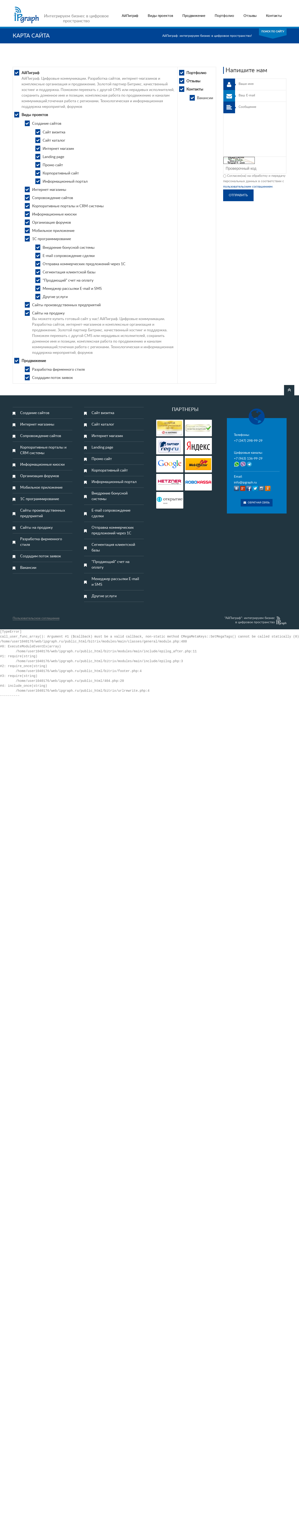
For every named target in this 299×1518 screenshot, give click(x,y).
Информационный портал (65, 181)
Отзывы (250, 16)
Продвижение (193, 16)
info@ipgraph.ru (245, 482)
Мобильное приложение (53, 231)
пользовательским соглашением (248, 186)
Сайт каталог (54, 140)
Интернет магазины (49, 190)
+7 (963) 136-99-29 (248, 458)
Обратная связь (257, 502)
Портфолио (224, 16)
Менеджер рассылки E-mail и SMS (72, 289)
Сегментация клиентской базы (69, 272)
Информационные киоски (54, 214)
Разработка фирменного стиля (58, 369)
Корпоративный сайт (61, 173)
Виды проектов (160, 16)
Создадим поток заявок (52, 378)
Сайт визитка (54, 132)
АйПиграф (130, 16)
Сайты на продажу (48, 313)
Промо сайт (53, 165)
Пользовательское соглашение (36, 618)
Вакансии (205, 98)
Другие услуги (55, 297)
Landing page (53, 157)
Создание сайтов (46, 123)
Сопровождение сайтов (52, 198)
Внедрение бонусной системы (69, 247)
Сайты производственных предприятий (66, 305)
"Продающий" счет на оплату (68, 280)
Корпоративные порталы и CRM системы (68, 206)
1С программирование (51, 239)
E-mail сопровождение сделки (69, 256)
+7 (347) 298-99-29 (248, 440)
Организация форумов (51, 222)
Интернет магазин (58, 149)
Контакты (274, 16)
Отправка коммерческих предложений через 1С (84, 264)
